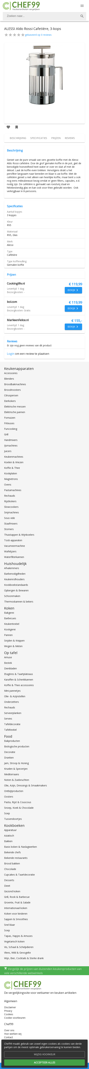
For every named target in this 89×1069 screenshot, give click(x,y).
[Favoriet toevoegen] (8, 127)
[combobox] (44, 16)
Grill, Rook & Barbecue (17, 897)
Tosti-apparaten (13, 540)
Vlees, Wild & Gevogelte (17, 952)
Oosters (8, 796)
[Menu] (82, 6)
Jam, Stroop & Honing (16, 763)
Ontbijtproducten (13, 791)
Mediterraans (11, 774)
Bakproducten (12, 741)
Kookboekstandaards (16, 584)
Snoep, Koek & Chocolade (19, 807)
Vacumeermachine (14, 545)
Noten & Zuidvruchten (16, 780)
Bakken (8, 841)
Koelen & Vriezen (13, 462)
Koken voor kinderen (15, 913)
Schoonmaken (12, 596)
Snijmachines (11, 512)
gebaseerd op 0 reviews (38, 34)
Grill (6, 434)
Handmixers (10, 440)
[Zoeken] (40, 16)
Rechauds (9, 495)
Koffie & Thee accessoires (19, 685)
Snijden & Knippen (14, 640)
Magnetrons (11, 479)
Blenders (9, 378)
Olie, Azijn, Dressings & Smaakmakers (25, 785)
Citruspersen (11, 395)
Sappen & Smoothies (16, 919)
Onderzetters (11, 701)
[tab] (18, 138)
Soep (7, 813)
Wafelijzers (10, 551)
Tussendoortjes (13, 819)
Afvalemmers (11, 568)
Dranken (9, 757)
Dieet (7, 885)
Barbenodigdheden (14, 573)
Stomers (9, 529)
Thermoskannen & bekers (18, 601)
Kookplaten (10, 473)
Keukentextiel (11, 623)
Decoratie (9, 752)
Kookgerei (10, 629)
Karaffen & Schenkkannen (18, 679)
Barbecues (10, 618)
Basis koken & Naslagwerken (20, 846)
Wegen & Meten (13, 646)
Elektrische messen (15, 406)
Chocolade (10, 869)
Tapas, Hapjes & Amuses (18, 936)
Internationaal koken (15, 908)
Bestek (8, 662)
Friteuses (9, 423)
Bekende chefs (12, 852)
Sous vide (9, 518)
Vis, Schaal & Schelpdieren (18, 947)
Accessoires (10, 373)
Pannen (8, 635)
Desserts (9, 880)
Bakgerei (9, 612)
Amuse (8, 657)
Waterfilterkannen (14, 557)
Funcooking (10, 428)
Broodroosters (12, 389)
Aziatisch (9, 835)
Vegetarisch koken (14, 941)
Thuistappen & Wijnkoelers (19, 534)
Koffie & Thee (12, 467)
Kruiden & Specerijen (16, 768)
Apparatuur (10, 830)
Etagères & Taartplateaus (18, 674)
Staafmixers (10, 523)
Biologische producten (16, 746)
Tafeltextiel (10, 729)
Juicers (7, 451)
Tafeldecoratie (12, 724)
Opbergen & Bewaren (16, 590)
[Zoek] (82, 16)
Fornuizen (9, 417)
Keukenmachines (13, 456)
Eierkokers (10, 401)
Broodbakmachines (15, 384)
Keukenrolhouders (14, 579)
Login (10, 354)
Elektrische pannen (14, 412)
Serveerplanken (12, 713)
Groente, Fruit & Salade (17, 902)
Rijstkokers (10, 501)
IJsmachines (10, 445)
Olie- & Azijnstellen (14, 696)
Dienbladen (10, 668)
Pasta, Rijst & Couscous (17, 802)
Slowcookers (11, 506)
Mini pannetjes (12, 690)
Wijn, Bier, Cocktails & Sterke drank (24, 958)
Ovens (7, 484)
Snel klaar (9, 924)
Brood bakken (12, 863)
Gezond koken (12, 891)
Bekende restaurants (16, 858)
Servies (8, 718)
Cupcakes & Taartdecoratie (19, 874)
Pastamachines (12, 490)
